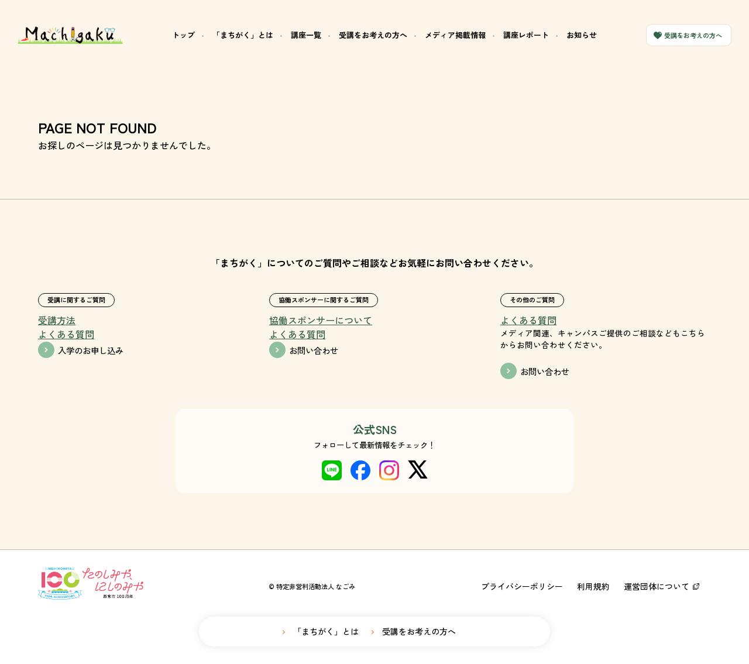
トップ (183, 34)
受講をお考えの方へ (373, 34)
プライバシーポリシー (522, 586)
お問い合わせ (313, 350)
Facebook (360, 470)
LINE (332, 470)
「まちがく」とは (242, 34)
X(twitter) (418, 470)
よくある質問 (66, 334)
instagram (389, 470)
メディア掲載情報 (455, 34)
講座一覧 (306, 34)
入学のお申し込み (90, 350)
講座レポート (526, 34)
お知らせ (581, 34)
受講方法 (56, 320)
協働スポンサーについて (320, 320)
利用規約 (593, 586)
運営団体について (656, 586)
